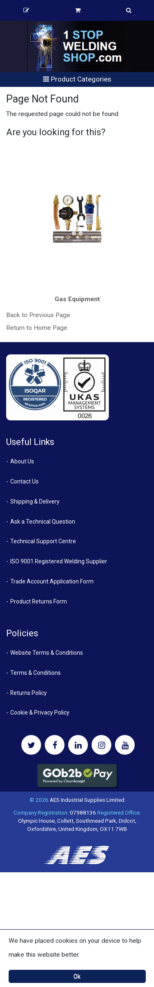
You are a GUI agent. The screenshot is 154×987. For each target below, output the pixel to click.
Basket (77, 10)
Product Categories (77, 79)
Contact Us (24, 481)
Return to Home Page (36, 327)
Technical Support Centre (43, 541)
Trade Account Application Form (52, 581)
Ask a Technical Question (42, 521)
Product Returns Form (38, 601)
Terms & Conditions (35, 672)
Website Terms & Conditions (46, 652)
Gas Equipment (77, 299)
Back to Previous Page (38, 315)
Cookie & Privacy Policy (39, 712)
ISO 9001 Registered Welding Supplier (58, 561)
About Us (22, 461)
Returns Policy (28, 693)
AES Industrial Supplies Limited (87, 799)
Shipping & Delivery (35, 501)
